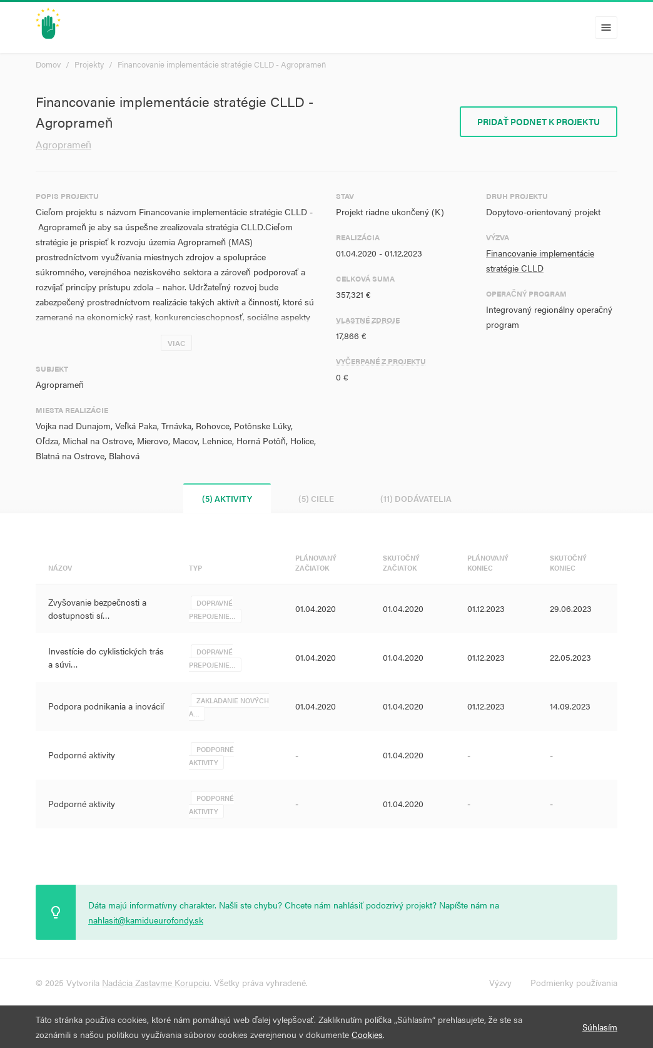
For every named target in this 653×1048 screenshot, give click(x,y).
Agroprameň (63, 144)
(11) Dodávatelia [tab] (416, 498)
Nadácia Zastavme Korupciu (156, 982)
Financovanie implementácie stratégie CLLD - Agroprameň (222, 64)
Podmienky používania (573, 982)
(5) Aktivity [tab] (227, 498)
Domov (48, 64)
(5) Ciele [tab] (316, 498)
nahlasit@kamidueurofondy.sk (145, 919)
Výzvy (500, 982)
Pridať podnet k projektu (538, 121)
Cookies (367, 1034)
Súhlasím (599, 1026)
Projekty (89, 64)
